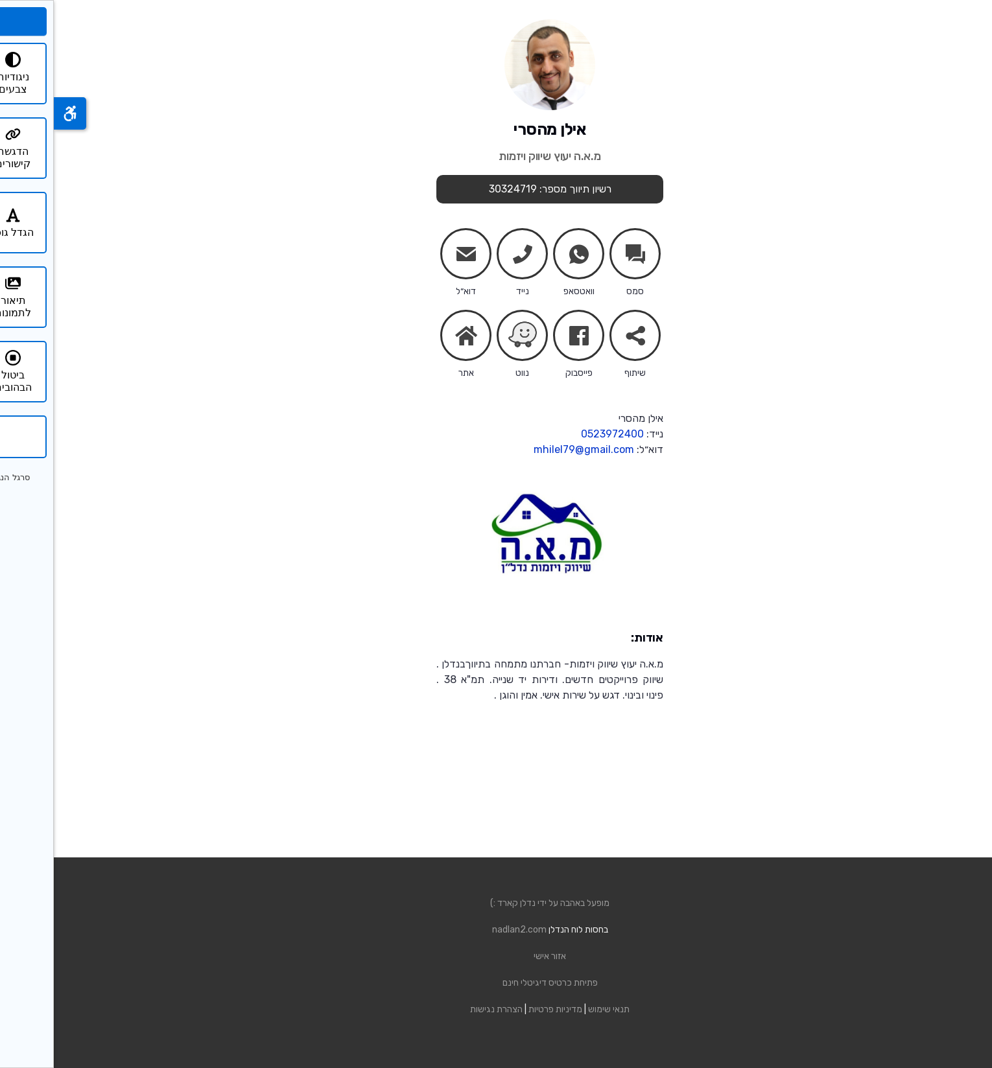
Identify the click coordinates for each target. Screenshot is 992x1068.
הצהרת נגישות (442, 1009)
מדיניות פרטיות (501, 1009)
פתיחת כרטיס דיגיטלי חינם (496, 982)
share (581, 338)
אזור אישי (496, 956)
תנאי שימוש (555, 1009)
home (412, 335)
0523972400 (558, 434)
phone (468, 256)
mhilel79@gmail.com (530, 449)
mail (412, 256)
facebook (525, 338)
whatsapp (525, 256)
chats (581, 254)
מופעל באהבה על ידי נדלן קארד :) (496, 903)
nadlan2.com (465, 929)
